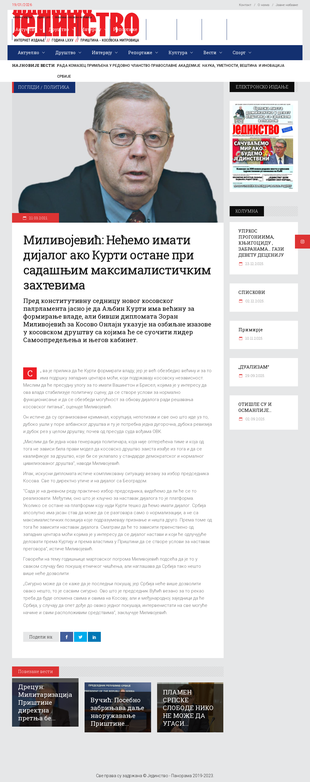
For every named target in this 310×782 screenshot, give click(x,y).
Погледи (28, 87)
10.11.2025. (253, 338)
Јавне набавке (287, 5)
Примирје (250, 329)
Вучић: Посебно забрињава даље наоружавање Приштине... (117, 712)
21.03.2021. (38, 217)
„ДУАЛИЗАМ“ (253, 367)
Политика (56, 87)
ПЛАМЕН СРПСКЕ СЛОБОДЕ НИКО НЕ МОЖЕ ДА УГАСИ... (188, 708)
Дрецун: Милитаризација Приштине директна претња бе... (45, 702)
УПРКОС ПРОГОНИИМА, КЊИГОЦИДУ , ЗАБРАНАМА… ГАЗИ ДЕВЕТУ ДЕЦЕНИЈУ (261, 243)
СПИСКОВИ (251, 292)
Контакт (245, 5)
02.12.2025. (254, 300)
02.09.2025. (254, 418)
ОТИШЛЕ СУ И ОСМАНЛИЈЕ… (255, 407)
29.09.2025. (254, 375)
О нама (263, 5)
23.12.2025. (254, 263)
